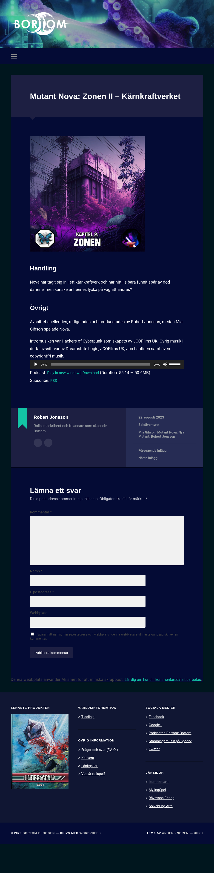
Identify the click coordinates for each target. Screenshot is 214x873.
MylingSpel (158, 819)
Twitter (155, 778)
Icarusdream (160, 811)
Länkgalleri (90, 795)
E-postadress (42, 616)
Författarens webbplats (48, 457)
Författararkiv (38, 457)
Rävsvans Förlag (163, 827)
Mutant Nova (168, 447)
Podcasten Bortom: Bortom (172, 763)
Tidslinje (88, 747)
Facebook (157, 747)
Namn (36, 594)
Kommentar (41, 527)
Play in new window (65, 387)
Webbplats (38, 638)
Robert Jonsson (164, 451)
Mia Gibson (147, 447)
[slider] (100, 379)
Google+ (156, 755)
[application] (107, 379)
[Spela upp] (36, 379)
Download (95, 387)
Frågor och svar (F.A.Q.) (101, 779)
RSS (54, 395)
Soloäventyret (149, 439)
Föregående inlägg (153, 465)
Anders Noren (175, 862)
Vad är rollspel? (94, 803)
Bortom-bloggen (39, 862)
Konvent (88, 787)
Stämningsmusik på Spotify (173, 770)
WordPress (90, 862)
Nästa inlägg (148, 473)
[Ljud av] (165, 379)
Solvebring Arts (162, 835)
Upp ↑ (198, 862)
